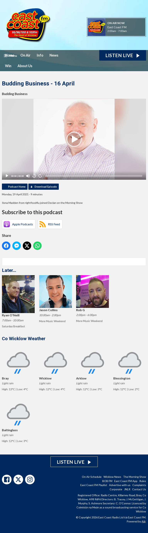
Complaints (139, 485)
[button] (74, 139)
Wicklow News (112, 476)
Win (8, 66)
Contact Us (139, 489)
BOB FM (107, 481)
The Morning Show (134, 476)
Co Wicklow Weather (23, 338)
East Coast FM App (125, 481)
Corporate (116, 489)
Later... (9, 270)
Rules (142, 481)
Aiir (143, 521)
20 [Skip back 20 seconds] (34, 176)
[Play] (7, 176)
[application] (74, 139)
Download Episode (45, 186)
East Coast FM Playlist (93, 485)
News (54, 55)
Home (9, 55)
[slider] (93, 176)
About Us (25, 66)
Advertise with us (119, 485)
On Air (25, 55)
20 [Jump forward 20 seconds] (40, 176)
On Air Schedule (92, 476)
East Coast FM (116, 27)
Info (40, 55)
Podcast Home (17, 186)
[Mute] (28, 176)
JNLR (127, 489)
